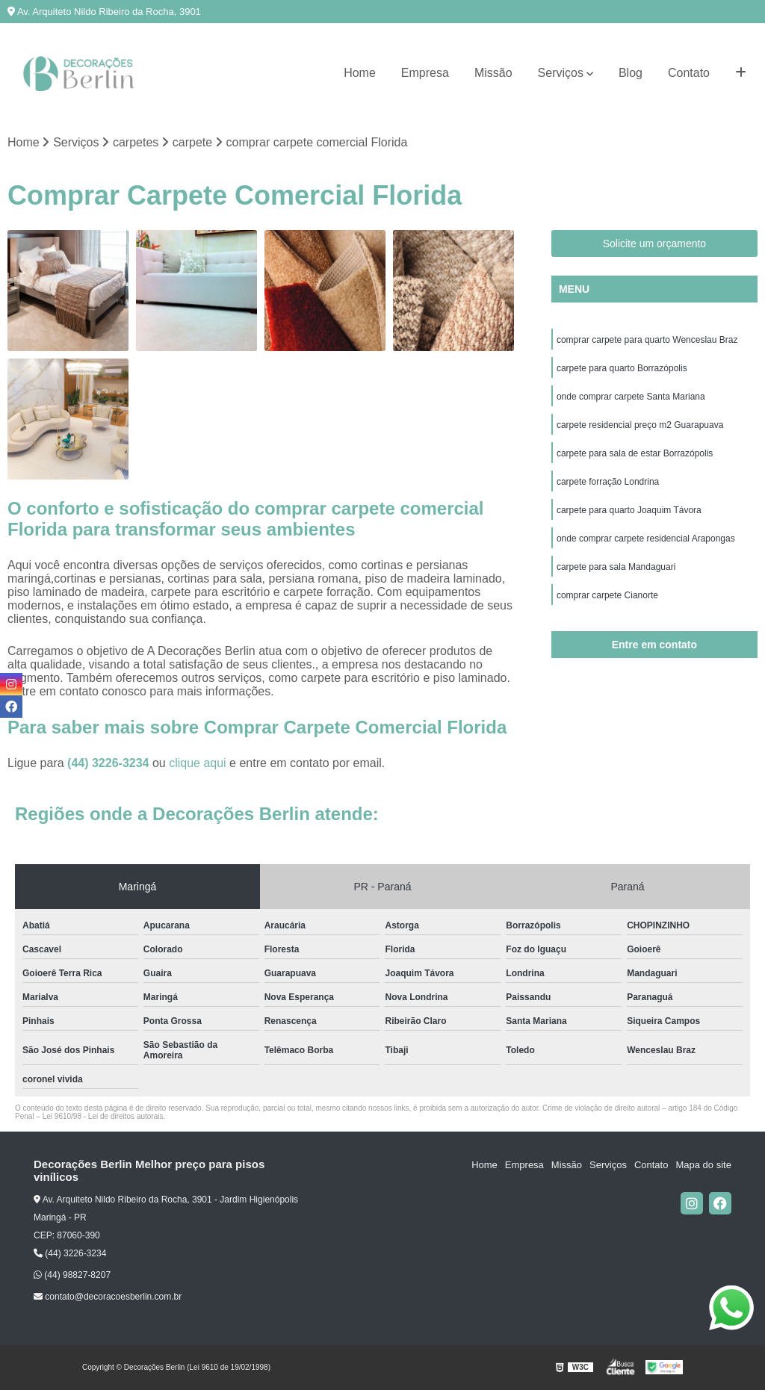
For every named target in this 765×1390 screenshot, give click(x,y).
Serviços (560, 72)
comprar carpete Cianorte (607, 595)
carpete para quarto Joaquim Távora (629, 510)
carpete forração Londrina (608, 482)
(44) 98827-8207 (72, 1275)
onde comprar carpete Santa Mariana (631, 396)
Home (360, 72)
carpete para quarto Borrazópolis (622, 368)
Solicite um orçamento (655, 243)
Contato (689, 72)
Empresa (425, 72)
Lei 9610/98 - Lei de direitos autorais (103, 1116)
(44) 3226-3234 (109, 763)
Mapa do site (703, 1164)
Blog (630, 72)
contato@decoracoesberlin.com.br (108, 1296)
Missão (493, 72)
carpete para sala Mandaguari (616, 567)
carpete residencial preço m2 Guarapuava (640, 425)
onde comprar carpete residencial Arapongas (646, 538)
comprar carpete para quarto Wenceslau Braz (647, 340)
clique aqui (197, 763)
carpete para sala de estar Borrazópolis (635, 453)
